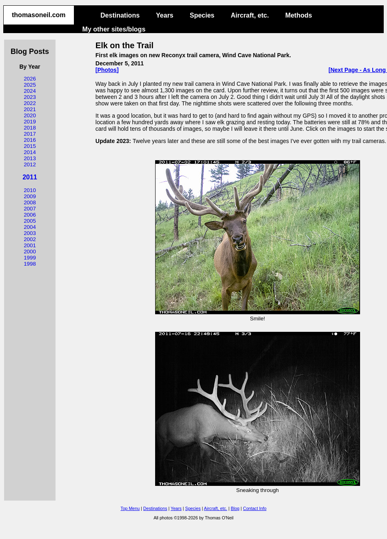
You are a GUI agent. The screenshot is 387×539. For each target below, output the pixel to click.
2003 (30, 233)
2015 (30, 146)
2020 (30, 115)
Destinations (120, 15)
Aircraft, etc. (250, 15)
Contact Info (254, 508)
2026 (30, 79)
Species (202, 15)
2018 (30, 128)
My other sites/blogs (114, 29)
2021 (30, 109)
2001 (30, 245)
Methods (298, 15)
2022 (30, 103)
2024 (30, 91)
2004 (30, 227)
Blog (235, 508)
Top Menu (130, 508)
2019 (30, 122)
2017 (30, 134)
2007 (30, 209)
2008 (30, 202)
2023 (30, 97)
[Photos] (107, 70)
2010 (30, 190)
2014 (30, 152)
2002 (30, 239)
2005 (30, 221)
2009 (30, 196)
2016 (30, 140)
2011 (29, 177)
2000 (30, 251)
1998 (30, 264)
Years (164, 15)
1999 (30, 258)
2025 (30, 85)
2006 (30, 215)
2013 (30, 158)
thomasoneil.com (39, 14)
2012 (30, 164)
